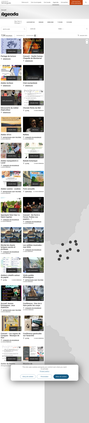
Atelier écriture (7, 83)
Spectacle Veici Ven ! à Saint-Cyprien (10, 216)
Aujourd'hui (31, 22)
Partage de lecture (8, 56)
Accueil (3, 10)
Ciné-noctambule (30, 83)
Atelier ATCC (6, 135)
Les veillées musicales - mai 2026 (33, 246)
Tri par (20, 35)
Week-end (50, 22)
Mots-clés (6, 29)
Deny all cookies (28, 376)
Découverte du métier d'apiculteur (10, 109)
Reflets (26, 135)
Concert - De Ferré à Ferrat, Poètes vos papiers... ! (31, 217)
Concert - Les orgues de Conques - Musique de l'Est (11, 336)
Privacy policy (44, 371)
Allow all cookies (61, 376)
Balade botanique (30, 161)
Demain (41, 22)
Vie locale (47, 2)
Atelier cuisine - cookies (11, 189)
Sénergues (6, 2)
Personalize (44, 376)
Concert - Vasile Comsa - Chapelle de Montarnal (33, 57)
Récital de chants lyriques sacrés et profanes (8, 247)
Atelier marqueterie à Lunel (9, 162)
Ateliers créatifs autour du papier (10, 276)
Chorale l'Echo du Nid (31, 108)
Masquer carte (82, 36)
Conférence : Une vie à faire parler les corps (32, 304)
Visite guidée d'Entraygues (28, 276)
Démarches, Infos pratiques (76, 2)
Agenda (55, 2)
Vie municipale (36, 2)
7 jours (60, 22)
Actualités (64, 2)
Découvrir (25, 2)
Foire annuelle (29, 189)
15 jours (69, 22)
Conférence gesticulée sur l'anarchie (32, 335)
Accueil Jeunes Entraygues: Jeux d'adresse (8, 305)
